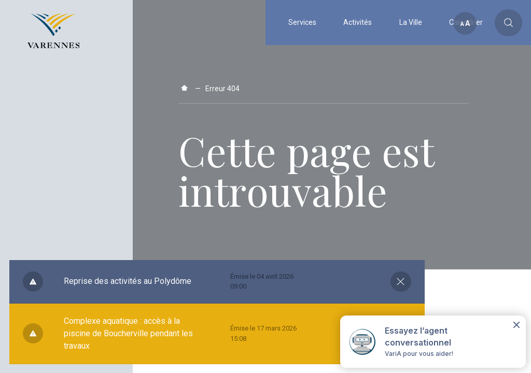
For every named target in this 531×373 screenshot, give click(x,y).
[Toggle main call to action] (508, 23)
